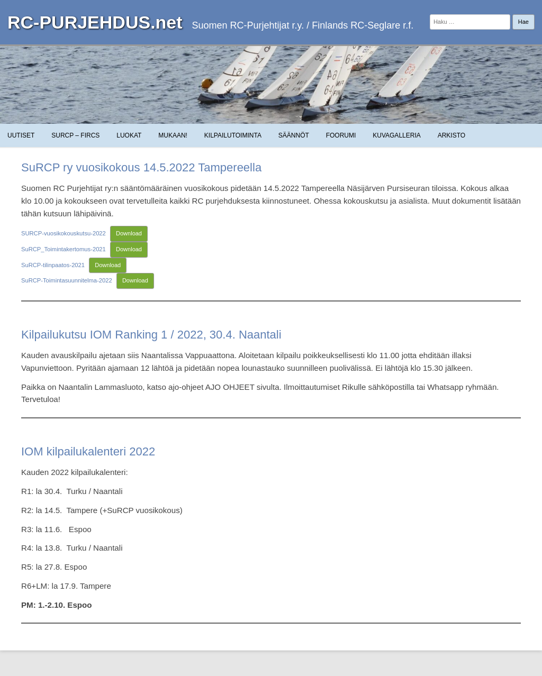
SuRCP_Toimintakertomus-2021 (63, 249)
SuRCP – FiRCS (75, 135)
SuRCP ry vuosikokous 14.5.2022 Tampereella (141, 167)
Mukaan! (172, 135)
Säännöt (293, 135)
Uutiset (20, 135)
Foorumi (341, 135)
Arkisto (451, 135)
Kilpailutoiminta (232, 135)
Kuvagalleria (396, 135)
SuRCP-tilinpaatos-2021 (53, 265)
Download (129, 233)
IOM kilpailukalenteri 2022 (88, 451)
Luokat (128, 135)
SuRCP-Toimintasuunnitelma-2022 (66, 280)
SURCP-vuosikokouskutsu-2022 (63, 233)
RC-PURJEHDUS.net (95, 22)
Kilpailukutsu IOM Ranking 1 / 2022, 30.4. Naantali (151, 334)
